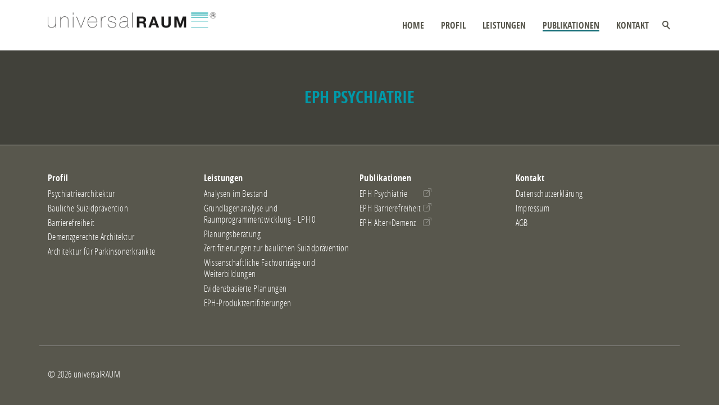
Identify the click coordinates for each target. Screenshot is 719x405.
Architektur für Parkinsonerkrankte (102, 251)
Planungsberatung (232, 234)
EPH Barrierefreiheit (390, 208)
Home (413, 25)
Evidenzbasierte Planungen (245, 288)
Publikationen (571, 25)
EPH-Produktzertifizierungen (248, 303)
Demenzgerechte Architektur (91, 236)
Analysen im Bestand (236, 193)
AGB (522, 222)
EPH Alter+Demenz (388, 222)
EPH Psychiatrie (383, 193)
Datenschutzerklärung (549, 193)
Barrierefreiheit (71, 222)
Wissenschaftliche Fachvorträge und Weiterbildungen (260, 268)
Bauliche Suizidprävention (88, 208)
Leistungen (504, 25)
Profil (453, 25)
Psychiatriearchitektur (81, 193)
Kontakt (632, 25)
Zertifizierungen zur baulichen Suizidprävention (276, 248)
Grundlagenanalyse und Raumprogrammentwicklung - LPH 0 (260, 213)
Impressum (533, 208)
